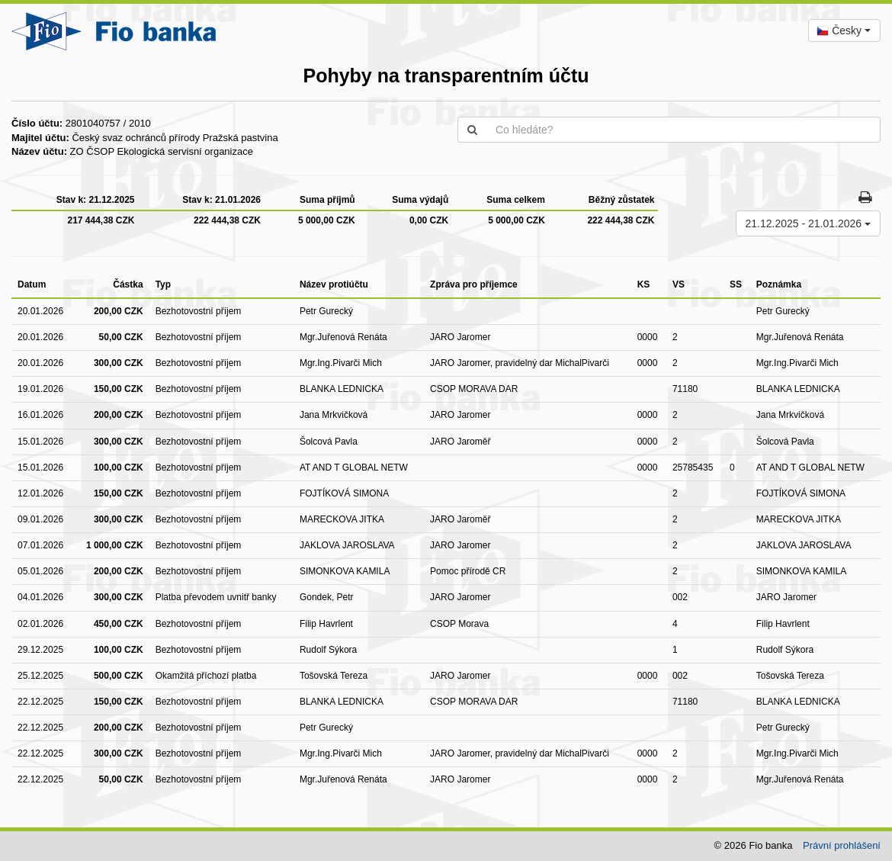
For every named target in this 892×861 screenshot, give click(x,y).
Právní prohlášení (842, 845)
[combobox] (844, 30)
